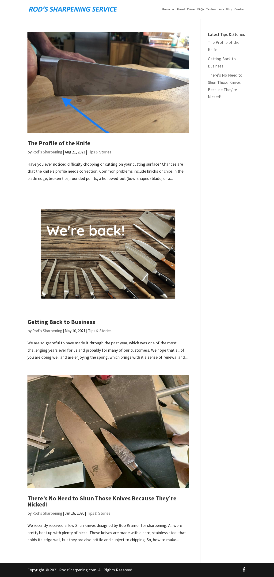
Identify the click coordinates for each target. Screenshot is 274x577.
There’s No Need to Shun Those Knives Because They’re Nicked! (101, 501)
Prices (191, 9)
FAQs (200, 9)
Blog (229, 9)
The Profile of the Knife (58, 143)
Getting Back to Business (61, 322)
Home (166, 9)
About (181, 9)
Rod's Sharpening (47, 152)
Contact (240, 9)
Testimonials (215, 9)
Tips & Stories (99, 152)
